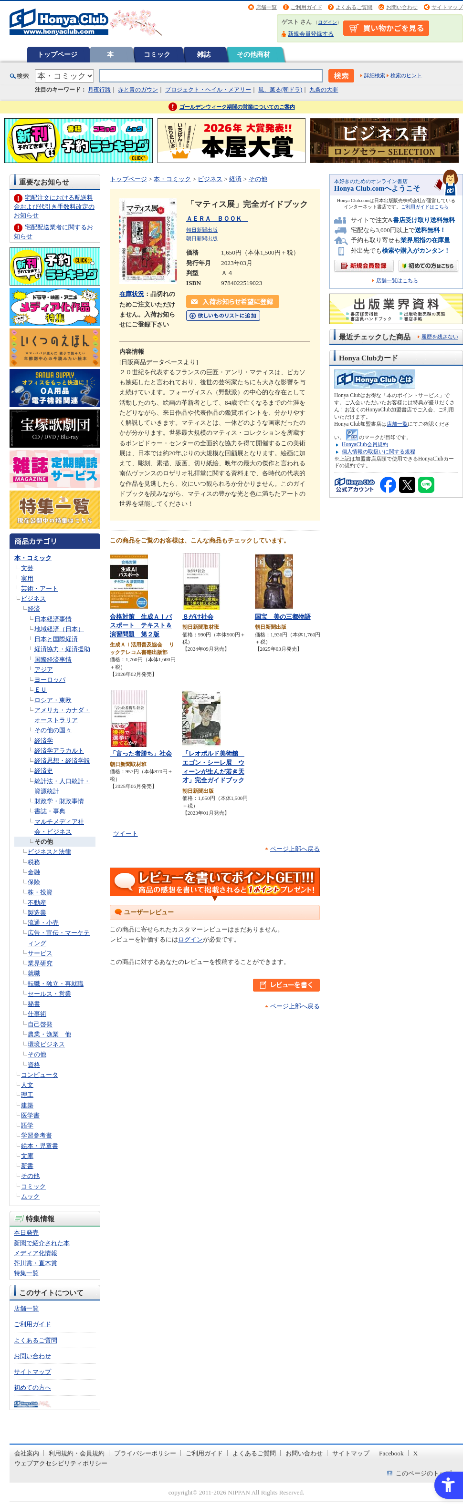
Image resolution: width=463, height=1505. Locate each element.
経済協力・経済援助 (62, 649)
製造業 (37, 912)
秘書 (34, 1003)
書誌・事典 (49, 811)
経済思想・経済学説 (62, 760)
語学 (27, 1125)
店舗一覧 (266, 7)
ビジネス (33, 598)
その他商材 (253, 54)
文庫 (27, 1155)
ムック (30, 1196)
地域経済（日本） (59, 629)
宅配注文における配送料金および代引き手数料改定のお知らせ (54, 206)
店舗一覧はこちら (397, 280)
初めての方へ (32, 1387)
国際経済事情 (53, 659)
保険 (34, 882)
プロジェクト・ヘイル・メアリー (208, 89)
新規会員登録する (311, 34)
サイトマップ (447, 7)
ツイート (125, 833)
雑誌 (203, 54)
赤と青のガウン (138, 89)
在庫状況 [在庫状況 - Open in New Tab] (131, 293)
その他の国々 (53, 730)
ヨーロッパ (49, 679)
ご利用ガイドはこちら (425, 206)
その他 (43, 841)
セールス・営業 (49, 993)
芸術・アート (39, 588)
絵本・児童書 (39, 1145)
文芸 (27, 568)
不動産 (37, 902)
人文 (27, 1084)
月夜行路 (99, 89)
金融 (34, 872)
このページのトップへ (427, 1473)
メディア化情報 (35, 1253)
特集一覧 (26, 1273)
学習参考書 (36, 1135)
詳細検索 (374, 75)
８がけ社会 (197, 616)
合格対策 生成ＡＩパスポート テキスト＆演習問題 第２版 (141, 625)
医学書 (30, 1115)
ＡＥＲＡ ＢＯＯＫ (217, 218)
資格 (34, 1064)
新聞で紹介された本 (42, 1243)
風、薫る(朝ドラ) (280, 89)
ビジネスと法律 (49, 851)
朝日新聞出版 (202, 230)
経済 (34, 608)
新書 (27, 1165)
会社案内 (26, 1453)
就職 (34, 973)
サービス (40, 953)
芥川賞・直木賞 (35, 1263)
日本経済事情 (53, 619)
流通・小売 (43, 922)
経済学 (43, 740)
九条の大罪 (323, 89)
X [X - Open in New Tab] (415, 1453)
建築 (27, 1105)
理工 (27, 1094)
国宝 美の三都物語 (283, 616)
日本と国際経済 (56, 639)
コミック (157, 54)
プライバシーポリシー (145, 1453)
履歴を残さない (439, 336)
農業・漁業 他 (49, 1034)
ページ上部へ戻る (295, 848)
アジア (43, 669)
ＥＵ (40, 689)
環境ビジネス (46, 1044)
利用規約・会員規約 (77, 1453)
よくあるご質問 (354, 7)
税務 (34, 862)
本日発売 (26, 1232)
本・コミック (33, 558)
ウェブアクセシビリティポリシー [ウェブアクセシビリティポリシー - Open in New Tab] (60, 1463)
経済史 (43, 770)
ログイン (327, 22)
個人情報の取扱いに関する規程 (378, 451)
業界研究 (40, 963)
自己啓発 (40, 1024)
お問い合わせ (402, 7)
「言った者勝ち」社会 (141, 753)
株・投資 (40, 892)
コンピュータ (39, 1074)
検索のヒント (406, 75)
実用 (27, 578)
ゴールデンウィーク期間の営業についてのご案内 (237, 107)
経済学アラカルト (59, 750)
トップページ (57, 54)
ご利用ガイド (306, 7)
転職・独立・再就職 (56, 983)
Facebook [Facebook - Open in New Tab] (391, 1453)
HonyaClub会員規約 (365, 444)
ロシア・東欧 (53, 700)
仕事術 (37, 1013)
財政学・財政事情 (59, 801)
